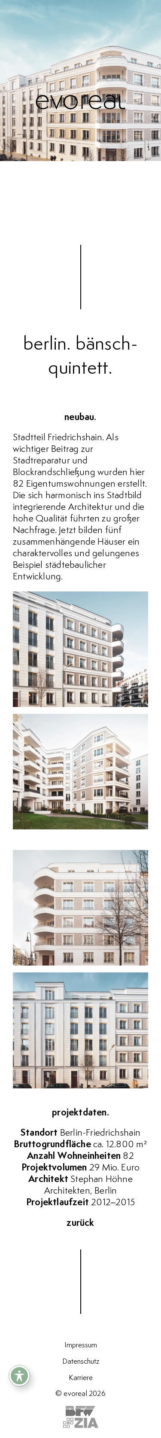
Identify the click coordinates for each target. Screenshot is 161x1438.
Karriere (81, 1378)
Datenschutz (80, 1361)
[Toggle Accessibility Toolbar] (19, 1375)
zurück (80, 1223)
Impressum (80, 1345)
